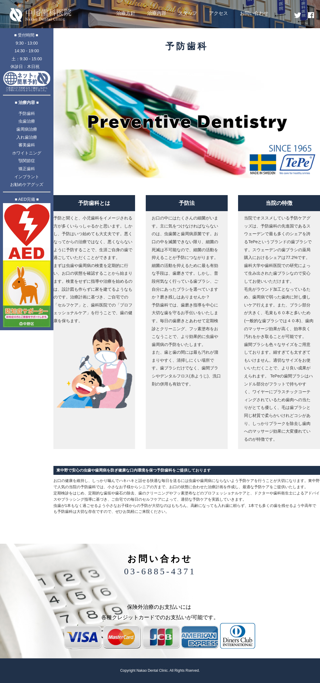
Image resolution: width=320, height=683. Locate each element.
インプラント (26, 176)
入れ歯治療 (26, 137)
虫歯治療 (26, 121)
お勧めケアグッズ (26, 184)
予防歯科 (26, 113)
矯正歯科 (26, 168)
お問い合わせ (254, 13)
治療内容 (156, 13)
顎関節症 (26, 160)
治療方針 (125, 13)
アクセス (218, 13)
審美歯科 (26, 145)
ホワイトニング (26, 153)
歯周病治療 (26, 129)
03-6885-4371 (160, 571)
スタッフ (187, 13)
